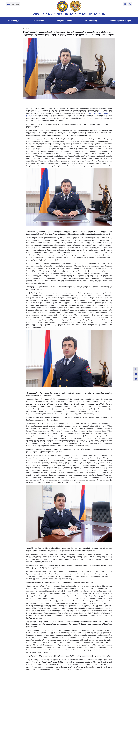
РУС (13, 4)
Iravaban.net (91, 113)
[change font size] (130, 4)
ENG (17, 4)
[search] (125, 4)
